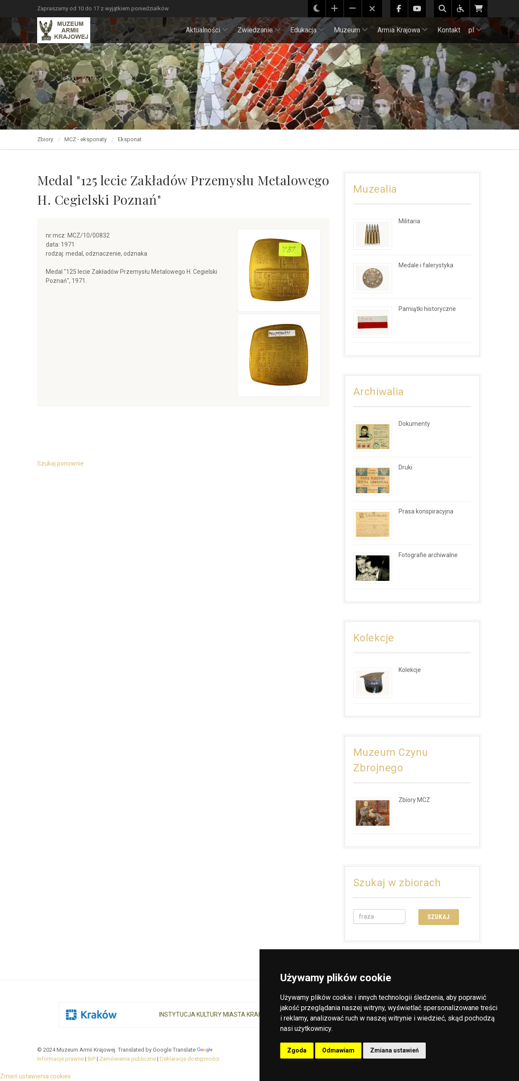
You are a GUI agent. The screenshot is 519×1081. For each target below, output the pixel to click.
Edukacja (307, 30)
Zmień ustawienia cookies (35, 1076)
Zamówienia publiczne (127, 1059)
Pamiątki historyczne (427, 308)
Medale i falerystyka (426, 265)
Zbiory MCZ (414, 799)
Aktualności (207, 30)
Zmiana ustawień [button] (394, 1050)
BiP (91, 1059)
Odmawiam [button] (338, 1050)
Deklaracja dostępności (189, 1059)
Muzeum (351, 30)
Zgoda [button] (297, 1050)
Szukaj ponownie (60, 463)
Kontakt (448, 30)
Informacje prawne (60, 1059)
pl (475, 30)
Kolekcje (410, 669)
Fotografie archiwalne (428, 555)
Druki (405, 467)
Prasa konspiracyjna (426, 511)
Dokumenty (414, 423)
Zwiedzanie (259, 30)
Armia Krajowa (402, 30)
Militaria (409, 221)
